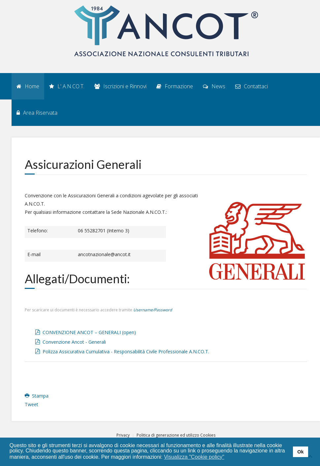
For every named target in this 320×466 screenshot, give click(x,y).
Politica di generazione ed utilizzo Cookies (176, 435)
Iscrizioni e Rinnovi (120, 86)
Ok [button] (300, 451)
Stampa (36, 396)
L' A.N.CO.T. (66, 86)
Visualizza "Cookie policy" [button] (194, 457)
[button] (228, 457)
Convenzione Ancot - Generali (74, 342)
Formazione (174, 86)
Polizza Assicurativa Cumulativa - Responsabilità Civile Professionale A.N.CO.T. (126, 351)
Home (27, 86)
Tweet (31, 404)
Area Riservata (36, 112)
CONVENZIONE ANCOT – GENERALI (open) (89, 332)
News (214, 86)
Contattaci (251, 86)
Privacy (123, 435)
